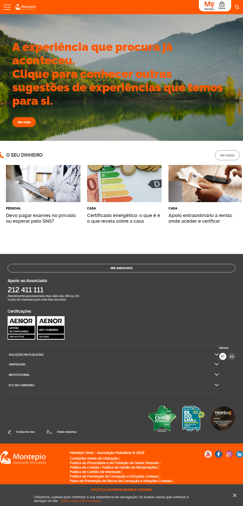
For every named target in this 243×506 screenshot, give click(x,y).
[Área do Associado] (215, 5)
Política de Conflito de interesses (95, 472)
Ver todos (227, 155)
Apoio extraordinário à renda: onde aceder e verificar (200, 218)
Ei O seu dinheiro (21, 385)
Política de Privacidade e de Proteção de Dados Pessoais (114, 463)
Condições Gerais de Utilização (94, 458)
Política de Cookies (84, 467)
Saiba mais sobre (80, 501)
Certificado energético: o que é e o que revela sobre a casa (123, 218)
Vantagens (17, 364)
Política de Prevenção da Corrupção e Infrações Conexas (114, 476)
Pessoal (13, 208)
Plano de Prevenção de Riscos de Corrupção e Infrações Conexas (121, 481)
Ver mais (24, 122)
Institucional (19, 375)
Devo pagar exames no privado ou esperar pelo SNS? (41, 218)
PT (223, 356)
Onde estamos (67, 432)
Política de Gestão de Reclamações (129, 467)
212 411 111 (25, 290)
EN (232, 356)
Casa (91, 208)
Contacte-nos (25, 432)
